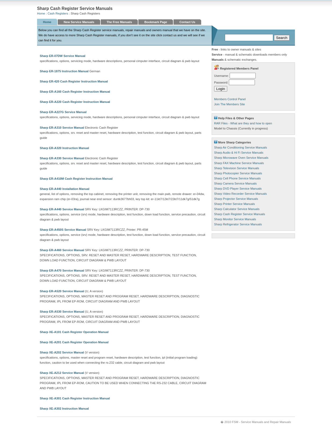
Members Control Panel (230, 99)
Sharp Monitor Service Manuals (235, 219)
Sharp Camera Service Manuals (235, 183)
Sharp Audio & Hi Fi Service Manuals (238, 152)
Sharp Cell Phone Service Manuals (237, 178)
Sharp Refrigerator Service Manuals (238, 224)
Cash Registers (58, 13)
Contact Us (187, 22)
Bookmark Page (155, 22)
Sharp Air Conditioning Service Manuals (240, 147)
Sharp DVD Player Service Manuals (238, 188)
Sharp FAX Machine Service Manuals (239, 163)
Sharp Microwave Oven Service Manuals (241, 157)
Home (41, 13)
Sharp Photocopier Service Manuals (238, 173)
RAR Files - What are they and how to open (243, 123)
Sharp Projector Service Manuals (236, 198)
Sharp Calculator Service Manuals (236, 209)
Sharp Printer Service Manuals (234, 203)
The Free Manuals (119, 22)
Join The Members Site (229, 104)
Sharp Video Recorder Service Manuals (240, 193)
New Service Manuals (79, 22)
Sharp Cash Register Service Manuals (239, 214)
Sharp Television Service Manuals (236, 168)
